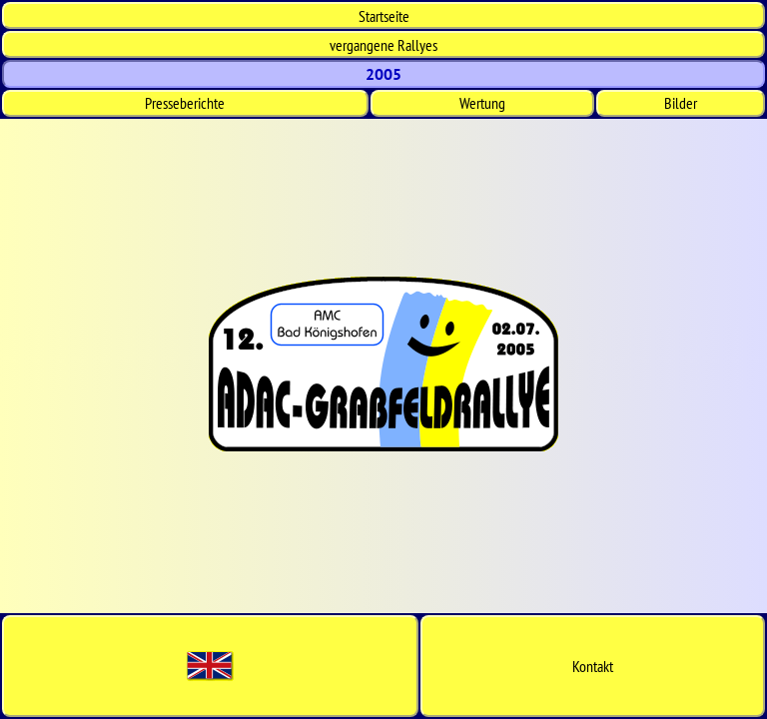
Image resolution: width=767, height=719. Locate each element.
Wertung (482, 103)
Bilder (680, 103)
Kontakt (592, 666)
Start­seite (384, 16)
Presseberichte (185, 103)
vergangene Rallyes (383, 45)
